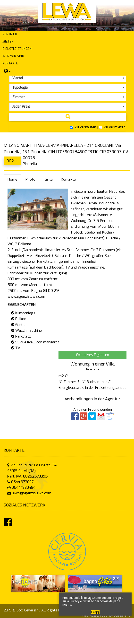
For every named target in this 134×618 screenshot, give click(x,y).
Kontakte (68, 179)
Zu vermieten (112, 127)
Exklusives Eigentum (92, 355)
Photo (30, 179)
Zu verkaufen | (84, 127)
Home (12, 179)
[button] (67, 34)
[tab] (67, 127)
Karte (48, 179)
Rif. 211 (12, 160)
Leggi (95, 612)
